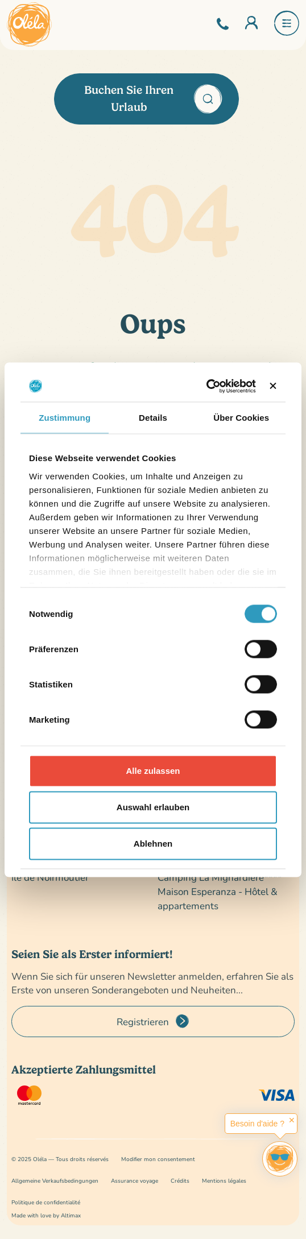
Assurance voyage (134, 1180)
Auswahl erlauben (153, 807)
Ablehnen (153, 843)
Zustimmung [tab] (64, 417)
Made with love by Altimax (46, 1215)
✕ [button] (291, 1120)
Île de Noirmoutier (50, 877)
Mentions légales (224, 1180)
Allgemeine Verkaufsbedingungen (54, 1180)
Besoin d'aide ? (257, 1123)
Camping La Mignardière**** (220, 877)
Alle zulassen (153, 771)
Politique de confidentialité (45, 1202)
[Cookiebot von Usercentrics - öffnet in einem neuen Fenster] (206, 386)
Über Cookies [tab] (241, 417)
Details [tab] (153, 417)
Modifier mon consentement (158, 1159)
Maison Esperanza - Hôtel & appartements (218, 898)
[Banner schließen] (273, 386)
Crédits (180, 1180)
